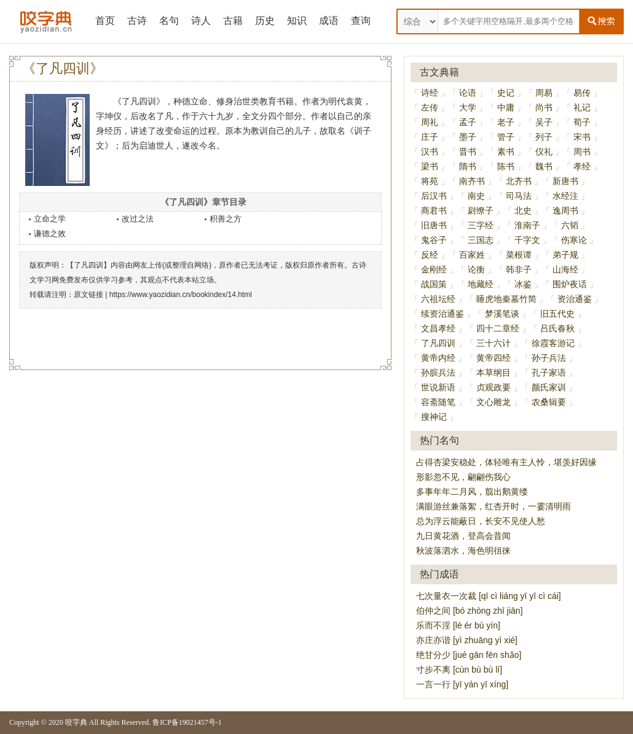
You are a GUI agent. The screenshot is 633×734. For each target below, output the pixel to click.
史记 (505, 93)
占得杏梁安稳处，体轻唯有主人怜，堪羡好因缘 (506, 462)
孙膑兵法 (438, 372)
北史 (523, 210)
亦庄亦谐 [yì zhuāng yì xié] (466, 640)
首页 (105, 20)
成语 (329, 20)
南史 (476, 196)
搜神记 (434, 417)
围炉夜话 (569, 284)
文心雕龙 (493, 402)
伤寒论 (574, 240)
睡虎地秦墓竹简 (506, 299)
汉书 (429, 151)
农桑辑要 (549, 402)
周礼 (429, 122)
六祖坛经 (438, 299)
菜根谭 (519, 255)
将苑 (429, 181)
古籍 (233, 20)
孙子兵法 (549, 358)
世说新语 (438, 387)
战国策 (434, 284)
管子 (505, 137)
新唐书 (565, 181)
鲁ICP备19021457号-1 (187, 722)
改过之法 (138, 218)
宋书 (582, 137)
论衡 (476, 269)
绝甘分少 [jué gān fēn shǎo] (468, 655)
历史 (265, 20)
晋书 (467, 151)
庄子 (429, 137)
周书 (582, 151)
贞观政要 (493, 387)
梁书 (429, 166)
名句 (169, 20)
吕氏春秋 (557, 328)
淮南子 (527, 225)
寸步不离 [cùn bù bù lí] (459, 669)
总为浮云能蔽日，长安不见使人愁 (480, 521)
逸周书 (565, 210)
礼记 (582, 107)
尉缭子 (480, 210)
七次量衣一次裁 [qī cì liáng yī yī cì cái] (488, 596)
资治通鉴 (574, 299)
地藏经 (480, 284)
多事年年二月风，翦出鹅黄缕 (472, 491)
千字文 (527, 240)
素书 (505, 151)
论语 (467, 93)
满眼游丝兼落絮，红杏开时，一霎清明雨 (493, 506)
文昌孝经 (438, 328)
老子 (505, 122)
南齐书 (472, 181)
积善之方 (226, 218)
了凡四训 (438, 343)
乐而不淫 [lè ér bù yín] (458, 625)
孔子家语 (549, 372)
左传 (429, 107)
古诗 (137, 20)
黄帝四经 (493, 358)
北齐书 (519, 181)
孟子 (467, 122)
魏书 (543, 166)
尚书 (543, 107)
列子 (543, 137)
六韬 (569, 225)
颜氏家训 (549, 387)
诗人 (201, 20)
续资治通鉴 (442, 314)
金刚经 (434, 269)
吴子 (543, 122)
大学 (467, 107)
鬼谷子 (434, 240)
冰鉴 (523, 284)
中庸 (505, 107)
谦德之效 (50, 233)
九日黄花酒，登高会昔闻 (463, 536)
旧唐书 (434, 225)
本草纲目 (493, 372)
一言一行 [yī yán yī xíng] (462, 684)
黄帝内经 (438, 358)
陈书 (505, 166)
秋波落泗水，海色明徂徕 (463, 550)
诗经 (429, 93)
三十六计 (493, 343)
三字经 (480, 225)
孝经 (582, 166)
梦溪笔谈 (502, 314)
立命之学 (50, 218)
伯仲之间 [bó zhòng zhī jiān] (469, 611)
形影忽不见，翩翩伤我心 (463, 477)
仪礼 (543, 151)
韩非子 (519, 269)
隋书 (467, 166)
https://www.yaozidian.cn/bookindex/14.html (180, 294)
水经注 (565, 196)
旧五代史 (557, 314)
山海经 (565, 269)
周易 (543, 93)
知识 (297, 20)
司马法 (519, 196)
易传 (582, 93)
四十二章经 (497, 328)
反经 (429, 255)
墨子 (467, 137)
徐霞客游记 (553, 343)
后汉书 (434, 196)
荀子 (582, 122)
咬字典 (76, 722)
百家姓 (472, 255)
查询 (361, 20)
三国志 (480, 240)
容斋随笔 (438, 402)
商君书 (434, 210)
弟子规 (565, 255)
